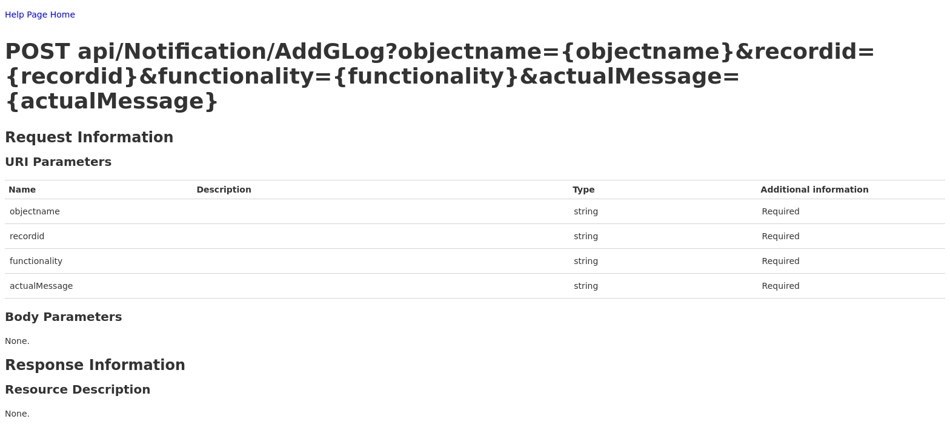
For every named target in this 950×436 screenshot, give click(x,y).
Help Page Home (40, 14)
